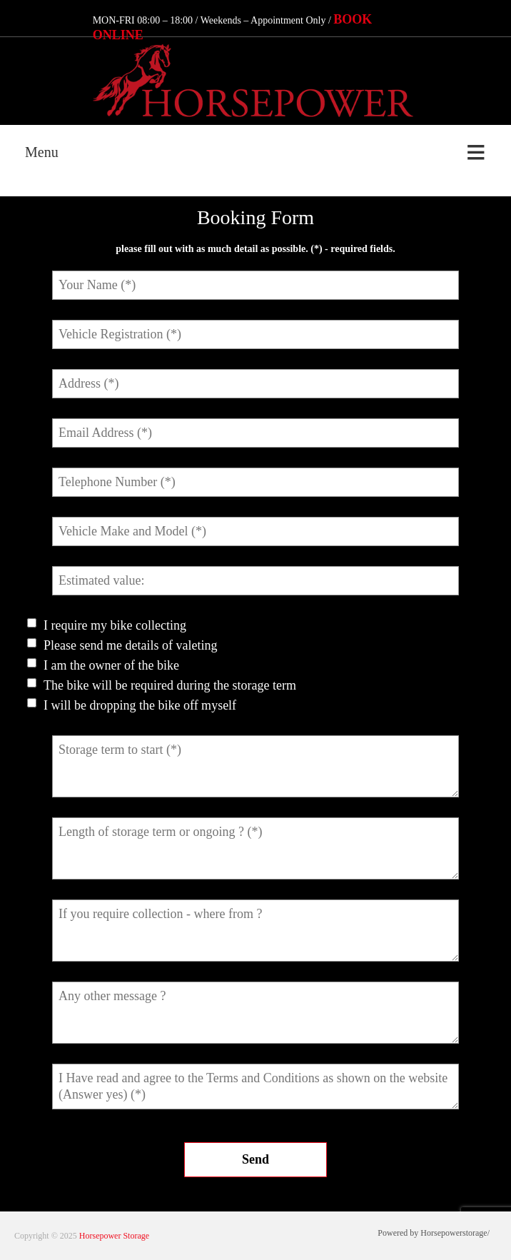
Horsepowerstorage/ (455, 1233)
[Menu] (255, 153)
